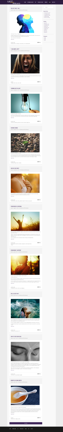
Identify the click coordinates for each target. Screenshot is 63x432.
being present (14, 243)
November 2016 (46, 27)
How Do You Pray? (15, 168)
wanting (20, 162)
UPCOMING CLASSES (30, 2)
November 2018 (46, 24)
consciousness (21, 43)
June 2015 (45, 31)
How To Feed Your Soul (16, 336)
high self (24, 200)
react (18, 82)
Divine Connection (23, 122)
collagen (16, 418)
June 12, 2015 (16, 338)
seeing (12, 244)
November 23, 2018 (17, 50)
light (27, 122)
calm (14, 82)
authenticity (13, 200)
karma (16, 288)
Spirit (14, 42)
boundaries (20, 243)
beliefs (17, 243)
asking (13, 162)
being (12, 43)
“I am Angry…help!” (15, 49)
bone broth (13, 418)
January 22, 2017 (16, 129)
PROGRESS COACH (40, 2)
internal (27, 243)
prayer (31, 200)
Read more (12, 39)
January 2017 (46, 26)
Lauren (12, 50)
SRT (35, 2)
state (20, 82)
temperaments (28, 43)
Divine (18, 200)
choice (16, 82)
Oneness (26, 200)
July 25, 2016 (15, 251)
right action (29, 243)
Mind (12, 42)
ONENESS (46, 2)
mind (18, 288)
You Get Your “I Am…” (15, 8)
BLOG (50, 2)
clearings (17, 43)
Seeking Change (14, 128)
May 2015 (45, 32)
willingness (22, 288)
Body (12, 417)
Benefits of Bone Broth (16, 380)
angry (12, 82)
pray (29, 122)
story (20, 288)
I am (24, 43)
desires (17, 162)
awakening (15, 122)
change (15, 162)
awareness (19, 122)
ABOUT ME (53, 2)
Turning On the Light (15, 88)
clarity (16, 200)
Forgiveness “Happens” (16, 250)
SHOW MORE (25, 423)
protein (19, 418)
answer (13, 122)
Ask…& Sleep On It (15, 293)
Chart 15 (15, 43)
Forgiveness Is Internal (16, 206)
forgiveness (23, 243)
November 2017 (46, 25)
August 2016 (46, 28)
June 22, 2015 (16, 295)
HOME (25, 2)
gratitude (21, 200)
